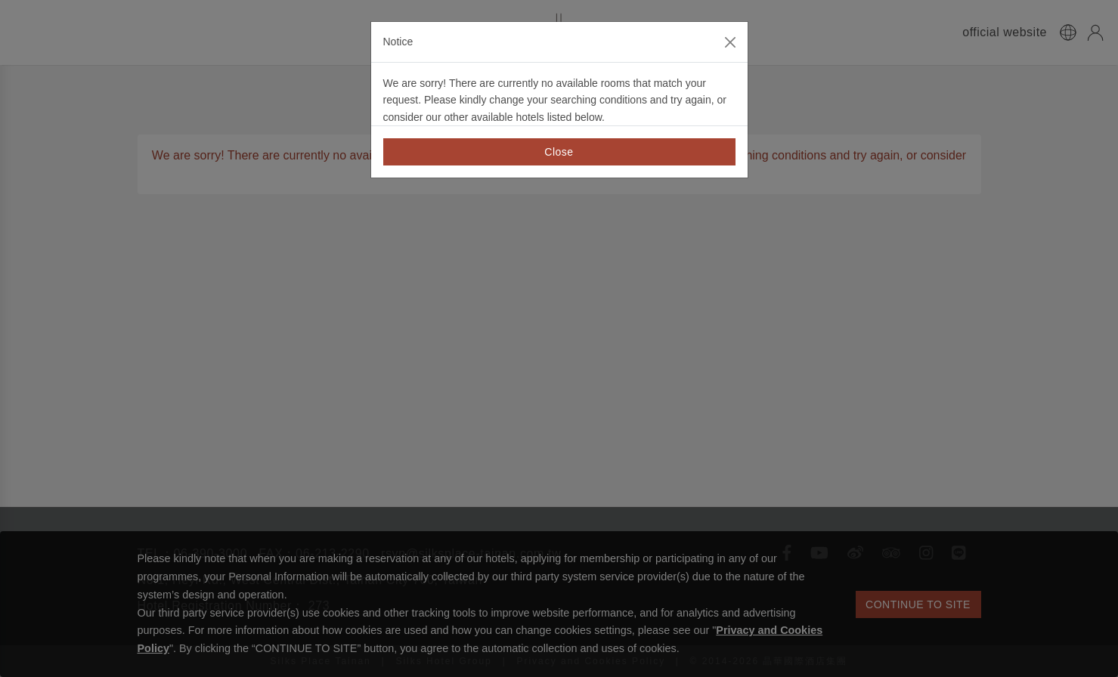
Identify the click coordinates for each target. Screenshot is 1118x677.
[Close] (730, 42)
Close (558, 152)
